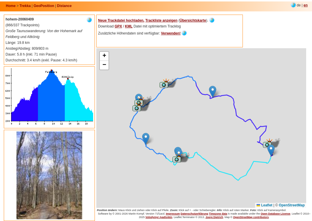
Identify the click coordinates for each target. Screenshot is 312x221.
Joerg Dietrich (214, 217)
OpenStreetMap (292, 205)
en (306, 5)
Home (10, 6)
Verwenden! (170, 33)
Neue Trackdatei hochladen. (121, 20)
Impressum (173, 213)
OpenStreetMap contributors (251, 217)
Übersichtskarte (192, 20)
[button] (268, 143)
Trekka (25, 6)
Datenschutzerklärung (194, 213)
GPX (118, 26)
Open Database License (275, 213)
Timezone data (218, 213)
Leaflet (264, 205)
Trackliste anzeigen (161, 20)
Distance (64, 6)
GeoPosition (44, 6)
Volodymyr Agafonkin (158, 217)
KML (129, 26)
